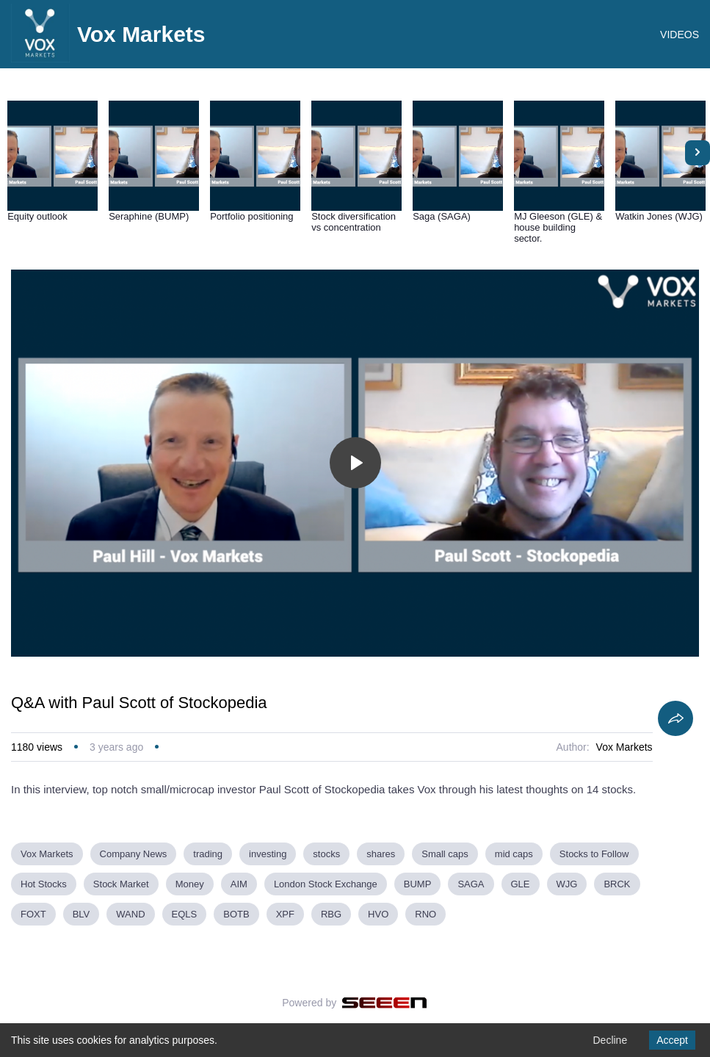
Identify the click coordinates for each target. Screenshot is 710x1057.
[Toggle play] (355, 462)
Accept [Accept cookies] (672, 1040)
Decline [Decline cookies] (610, 1040)
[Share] (675, 718)
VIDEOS (679, 34)
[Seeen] (384, 1002)
